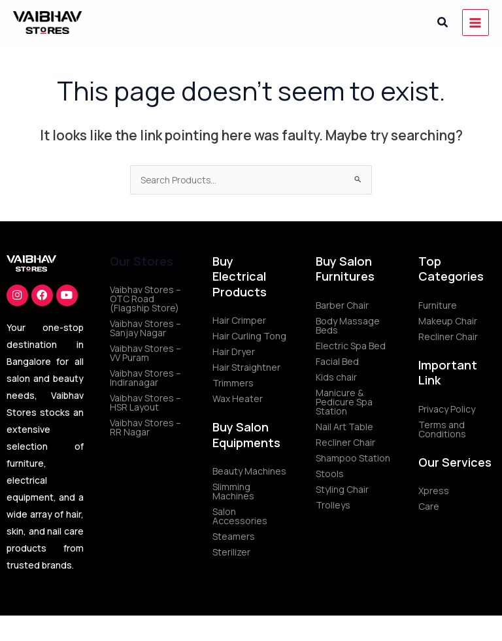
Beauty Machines (249, 471)
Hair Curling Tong (249, 336)
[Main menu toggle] (475, 22)
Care (428, 506)
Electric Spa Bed (351, 345)
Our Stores (141, 261)
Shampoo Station (353, 458)
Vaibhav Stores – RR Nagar (145, 427)
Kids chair (336, 377)
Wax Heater (237, 398)
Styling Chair (342, 489)
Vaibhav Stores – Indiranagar (145, 377)
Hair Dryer (233, 351)
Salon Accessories (239, 516)
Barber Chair (342, 305)
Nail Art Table (344, 426)
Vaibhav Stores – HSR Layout (145, 402)
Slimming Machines (233, 491)
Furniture (437, 305)
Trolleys (333, 505)
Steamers (233, 536)
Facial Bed (337, 361)
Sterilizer (231, 552)
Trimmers (233, 383)
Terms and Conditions (442, 429)
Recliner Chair (345, 442)
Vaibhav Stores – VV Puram (145, 353)
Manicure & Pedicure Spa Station (344, 401)
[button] (443, 22)
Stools (330, 473)
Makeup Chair (447, 321)
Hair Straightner (246, 367)
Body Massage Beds (348, 325)
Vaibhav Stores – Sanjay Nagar (145, 328)
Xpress (433, 490)
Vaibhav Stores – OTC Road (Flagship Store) (145, 298)
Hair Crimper (239, 320)
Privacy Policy (446, 409)
